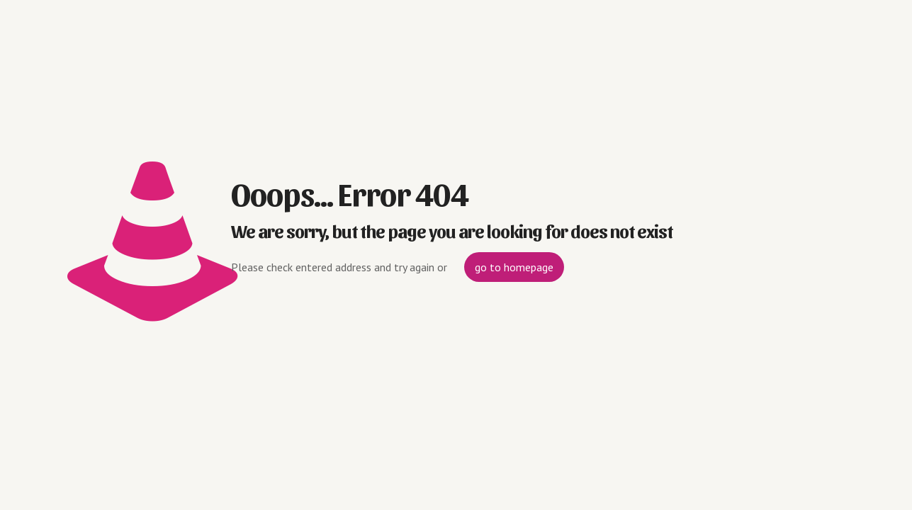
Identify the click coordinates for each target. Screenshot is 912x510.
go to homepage (514, 267)
